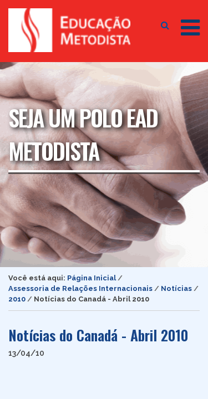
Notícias (176, 288)
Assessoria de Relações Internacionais (80, 288)
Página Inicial (91, 278)
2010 (17, 299)
